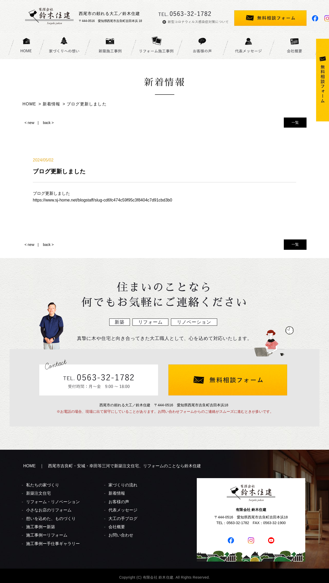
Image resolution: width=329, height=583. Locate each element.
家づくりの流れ (122, 485)
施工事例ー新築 (40, 527)
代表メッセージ (122, 510)
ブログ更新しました (51, 193)
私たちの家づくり (42, 485)
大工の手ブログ (122, 518)
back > (48, 123)
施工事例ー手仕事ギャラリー (53, 543)
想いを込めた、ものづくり (51, 518)
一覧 (295, 122)
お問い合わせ (120, 535)
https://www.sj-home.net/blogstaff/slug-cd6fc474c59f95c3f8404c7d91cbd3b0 (102, 200)
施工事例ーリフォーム (46, 535)
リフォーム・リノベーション (53, 502)
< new (29, 123)
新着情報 (116, 493)
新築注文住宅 (38, 493)
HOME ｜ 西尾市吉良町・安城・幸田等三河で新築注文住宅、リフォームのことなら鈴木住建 (112, 466)
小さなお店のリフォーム (49, 510)
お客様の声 (118, 502)
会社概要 (116, 527)
